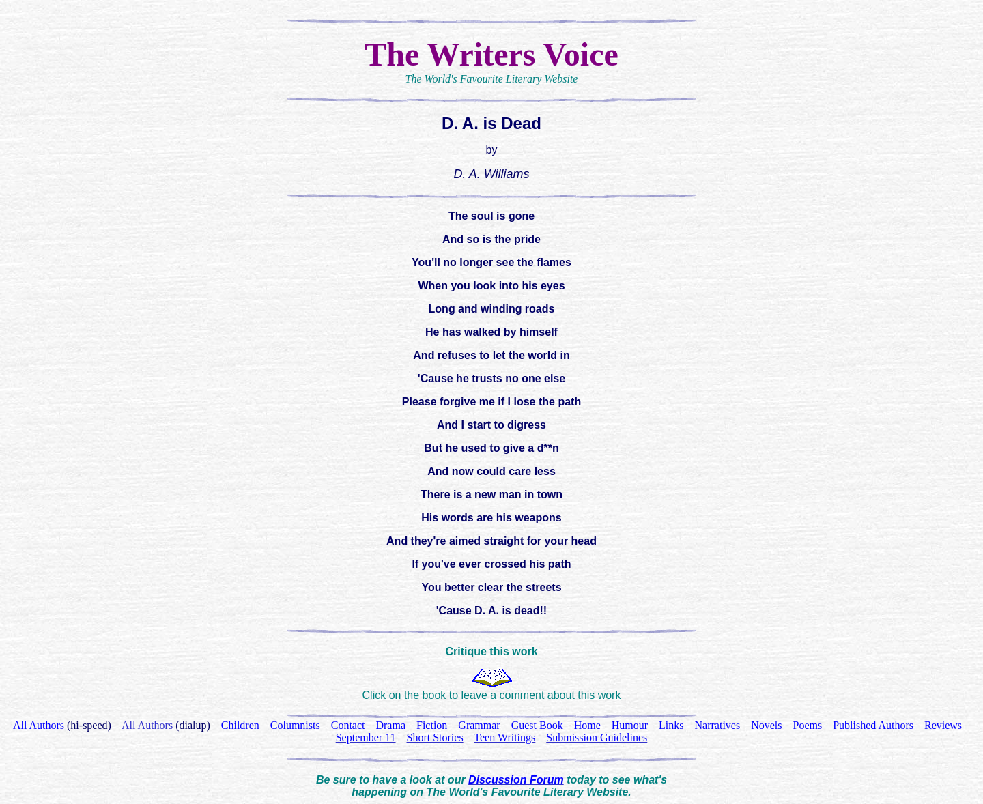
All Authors (147, 725)
